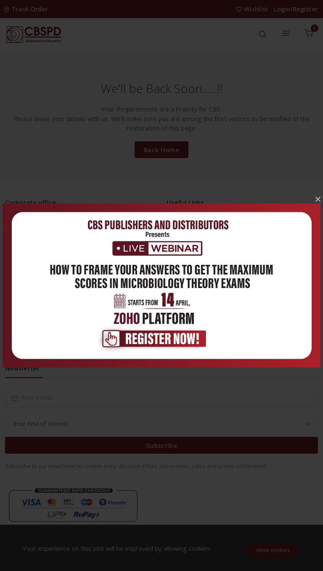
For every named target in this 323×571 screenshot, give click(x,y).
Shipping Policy (193, 322)
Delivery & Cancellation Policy (213, 336)
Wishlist (253, 9)
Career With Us (193, 242)
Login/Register (296, 9)
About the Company (200, 268)
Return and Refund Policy (207, 309)
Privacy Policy (191, 282)
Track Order (26, 9)
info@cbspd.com (48, 258)
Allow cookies (273, 550)
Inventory (186, 228)
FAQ (179, 255)
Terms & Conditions (200, 295)
